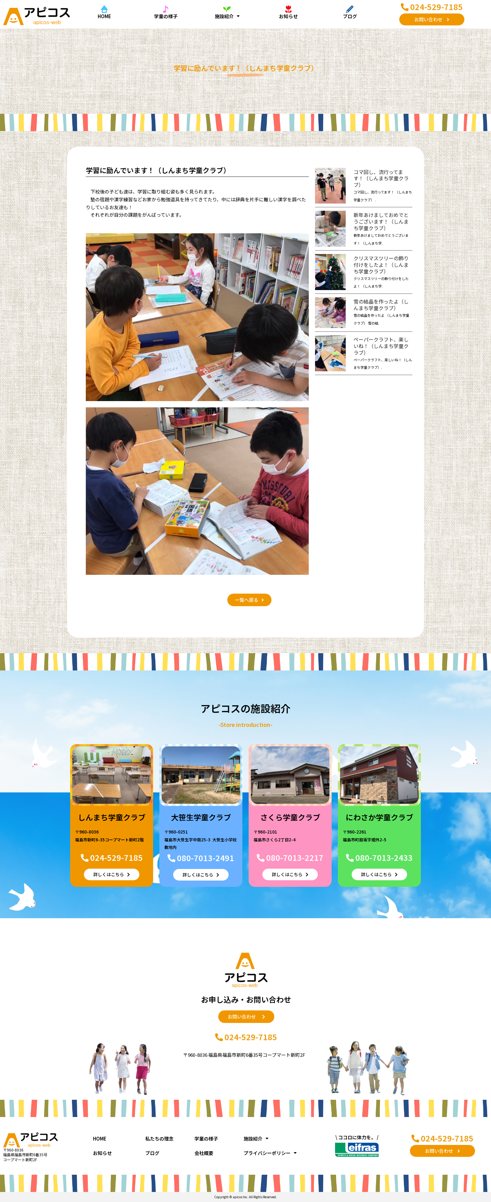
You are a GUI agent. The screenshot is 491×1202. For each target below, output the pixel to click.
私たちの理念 (159, 1138)
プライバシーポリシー (270, 1152)
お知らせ (288, 16)
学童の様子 (166, 16)
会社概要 (203, 1153)
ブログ (350, 16)
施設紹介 (227, 16)
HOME (104, 16)
